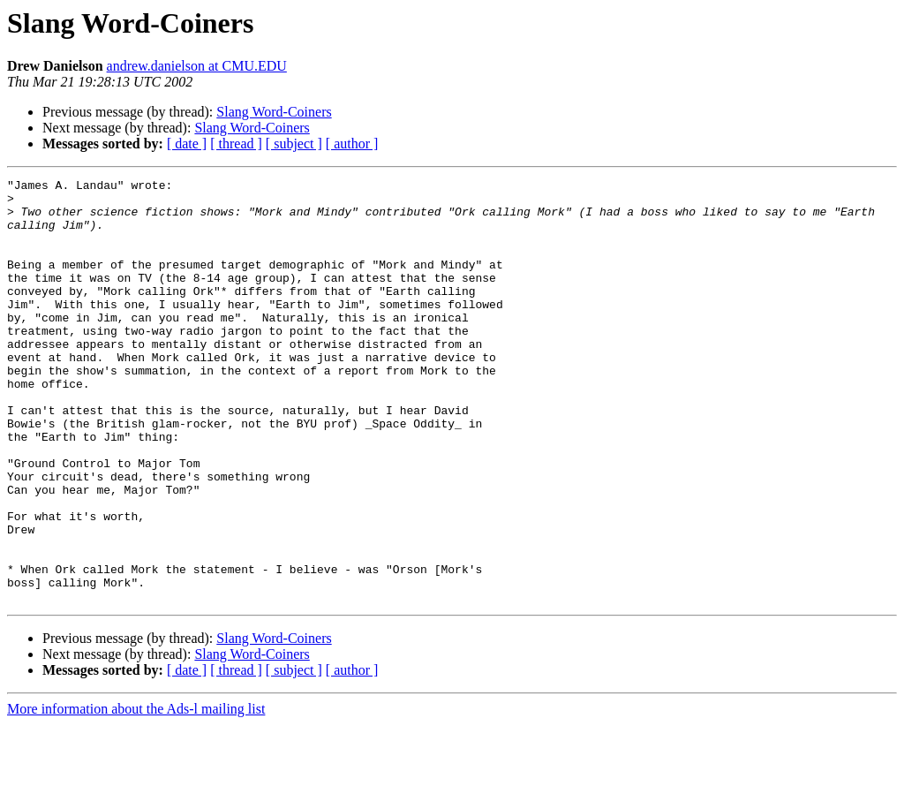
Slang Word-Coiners (273, 111)
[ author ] (352, 143)
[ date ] (187, 143)
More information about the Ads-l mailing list (136, 793)
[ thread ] (236, 143)
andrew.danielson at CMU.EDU (197, 65)
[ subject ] (294, 143)
